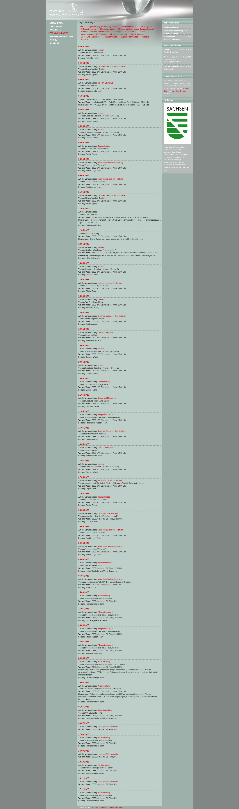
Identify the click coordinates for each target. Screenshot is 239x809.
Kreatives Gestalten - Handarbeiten (112, 66)
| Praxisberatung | (138, 34)
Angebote (55, 30)
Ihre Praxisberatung (171, 27)
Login (121, 807)
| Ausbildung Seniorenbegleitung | (103, 26)
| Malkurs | (143, 32)
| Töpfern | (146, 37)
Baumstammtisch (105, 563)
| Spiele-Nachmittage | (130, 37)
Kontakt (54, 43)
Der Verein (56, 26)
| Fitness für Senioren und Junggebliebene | (136, 29)
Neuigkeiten (56, 23)
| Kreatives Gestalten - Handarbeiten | (95, 32)
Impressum (103, 807)
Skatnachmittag (104, 146)
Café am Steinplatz (105, 83)
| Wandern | (84, 39)
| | (86, 26)
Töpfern (101, 50)
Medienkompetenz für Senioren (110, 283)
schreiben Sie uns (178, 91)
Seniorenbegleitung (61, 36)
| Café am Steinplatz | (88, 29)
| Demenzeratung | (107, 29)
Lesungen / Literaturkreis (108, 513)
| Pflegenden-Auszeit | (119, 34)
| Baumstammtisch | (129, 26)
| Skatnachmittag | (110, 37)
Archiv (53, 40)
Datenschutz (113, 807)
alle (81, 26)
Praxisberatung (104, 596)
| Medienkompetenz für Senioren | (93, 34)
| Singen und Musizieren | (90, 37)
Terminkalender (59, 33)
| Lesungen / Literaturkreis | (124, 32)
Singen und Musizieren (107, 398)
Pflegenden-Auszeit (105, 415)
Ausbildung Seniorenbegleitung (110, 162)
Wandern (101, 247)
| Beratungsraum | (147, 26)
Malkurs (101, 113)
